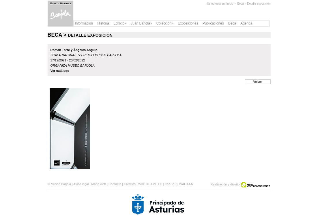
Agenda (246, 23)
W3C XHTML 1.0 (150, 184)
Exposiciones (188, 23)
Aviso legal (81, 184)
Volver (257, 81)
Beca (240, 3)
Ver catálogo (59, 70)
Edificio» (119, 23)
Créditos (130, 184)
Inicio (230, 3)
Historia (103, 23)
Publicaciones (213, 23)
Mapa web (98, 184)
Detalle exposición (258, 3)
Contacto (115, 184)
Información (84, 23)
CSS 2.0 (171, 184)
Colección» (164, 23)
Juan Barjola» (141, 23)
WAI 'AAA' (186, 184)
